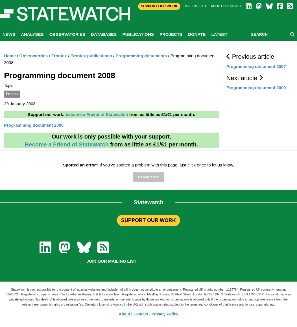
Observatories (67, 34)
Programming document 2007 (256, 66)
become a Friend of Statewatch (97, 114)
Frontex (59, 55)
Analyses (32, 34)
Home (10, 55)
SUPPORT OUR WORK (148, 220)
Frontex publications (91, 55)
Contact (141, 314)
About (124, 314)
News (9, 34)
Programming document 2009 (256, 87)
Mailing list (196, 6)
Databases (104, 34)
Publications (138, 34)
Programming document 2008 (34, 125)
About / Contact (226, 6)
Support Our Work (159, 6)
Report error (148, 177)
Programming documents (141, 55)
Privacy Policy (165, 314)
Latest (219, 34)
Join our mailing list (111, 261)
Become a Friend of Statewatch (67, 144)
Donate (197, 34)
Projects (171, 34)
